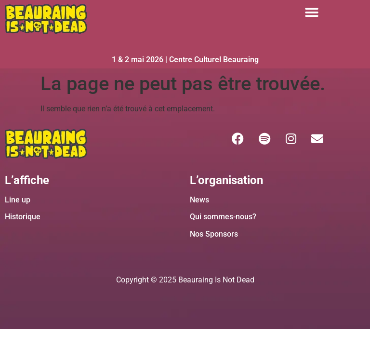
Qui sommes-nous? (223, 216)
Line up (17, 199)
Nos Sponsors (214, 234)
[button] (311, 12)
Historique (22, 216)
